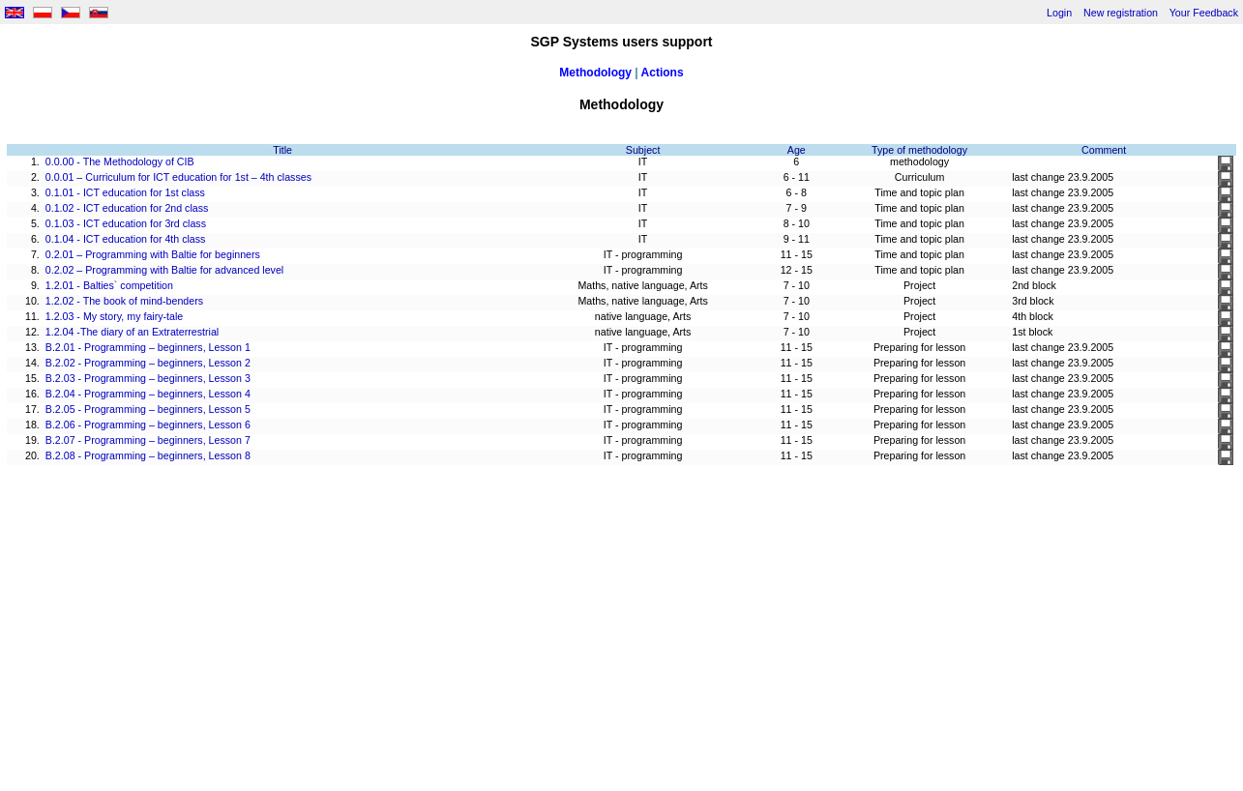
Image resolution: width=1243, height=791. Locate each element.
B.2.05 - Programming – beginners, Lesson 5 (148, 409)
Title (282, 150)
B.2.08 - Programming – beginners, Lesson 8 (148, 455)
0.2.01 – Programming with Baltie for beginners (152, 254)
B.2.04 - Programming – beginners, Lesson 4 (148, 393)
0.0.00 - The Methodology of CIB (119, 161)
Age (796, 150)
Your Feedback (1203, 12)
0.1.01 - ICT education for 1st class (125, 192)
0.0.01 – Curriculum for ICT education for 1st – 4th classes (178, 177)
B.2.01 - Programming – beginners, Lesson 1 (148, 347)
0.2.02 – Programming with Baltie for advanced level (164, 270)
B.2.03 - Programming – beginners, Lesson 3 (148, 378)
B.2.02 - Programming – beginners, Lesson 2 (148, 362)
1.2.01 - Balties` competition (109, 285)
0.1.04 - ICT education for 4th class (125, 239)
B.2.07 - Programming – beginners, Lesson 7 (148, 440)
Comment (1103, 150)
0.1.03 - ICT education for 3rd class (125, 223)
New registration (1120, 12)
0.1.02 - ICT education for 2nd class (127, 208)
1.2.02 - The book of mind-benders (124, 301)
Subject (643, 150)
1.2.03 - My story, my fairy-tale (114, 316)
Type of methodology (919, 150)
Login (1059, 12)
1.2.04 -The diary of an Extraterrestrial (132, 331)
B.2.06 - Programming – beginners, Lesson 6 (148, 424)
